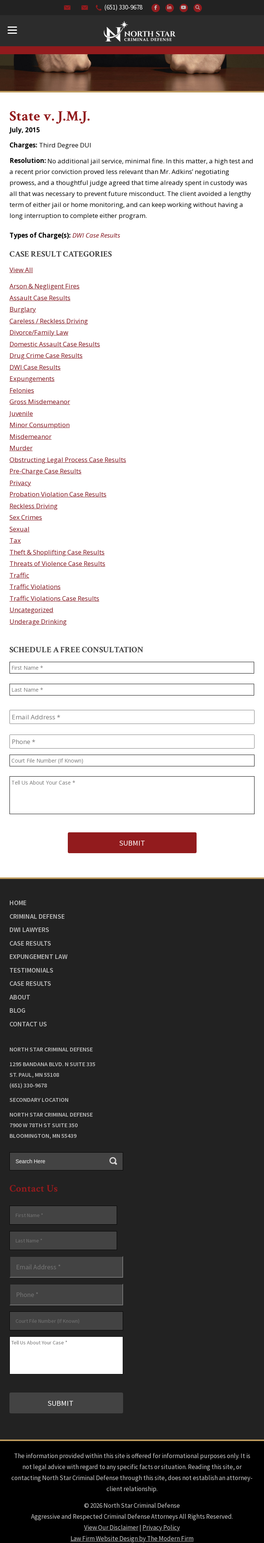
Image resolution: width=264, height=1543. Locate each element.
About (19, 991)
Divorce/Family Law (38, 332)
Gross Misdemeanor (39, 401)
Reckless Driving (33, 505)
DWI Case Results (96, 235)
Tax (15, 540)
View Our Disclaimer (111, 1517)
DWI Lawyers (29, 924)
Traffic (19, 575)
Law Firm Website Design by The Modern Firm (132, 1528)
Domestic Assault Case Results (54, 344)
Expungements (32, 378)
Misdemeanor (30, 436)
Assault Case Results (39, 297)
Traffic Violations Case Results (54, 598)
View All (21, 269)
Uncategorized (31, 609)
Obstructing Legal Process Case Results (67, 459)
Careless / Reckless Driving (48, 320)
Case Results (30, 938)
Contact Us (28, 1018)
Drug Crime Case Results (46, 355)
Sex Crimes (25, 517)
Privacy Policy (161, 1517)
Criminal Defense (37, 911)
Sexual (19, 529)
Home (18, 897)
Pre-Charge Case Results (45, 471)
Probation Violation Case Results (57, 494)
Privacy (20, 482)
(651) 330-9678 (123, 7)
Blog (17, 1005)
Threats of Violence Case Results (57, 563)
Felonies (21, 390)
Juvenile (21, 413)
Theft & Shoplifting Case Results (57, 552)
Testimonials (31, 964)
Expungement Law (38, 951)
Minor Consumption (39, 424)
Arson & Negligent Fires (44, 286)
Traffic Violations (35, 586)
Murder (21, 447)
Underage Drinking (38, 621)
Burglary (22, 309)
